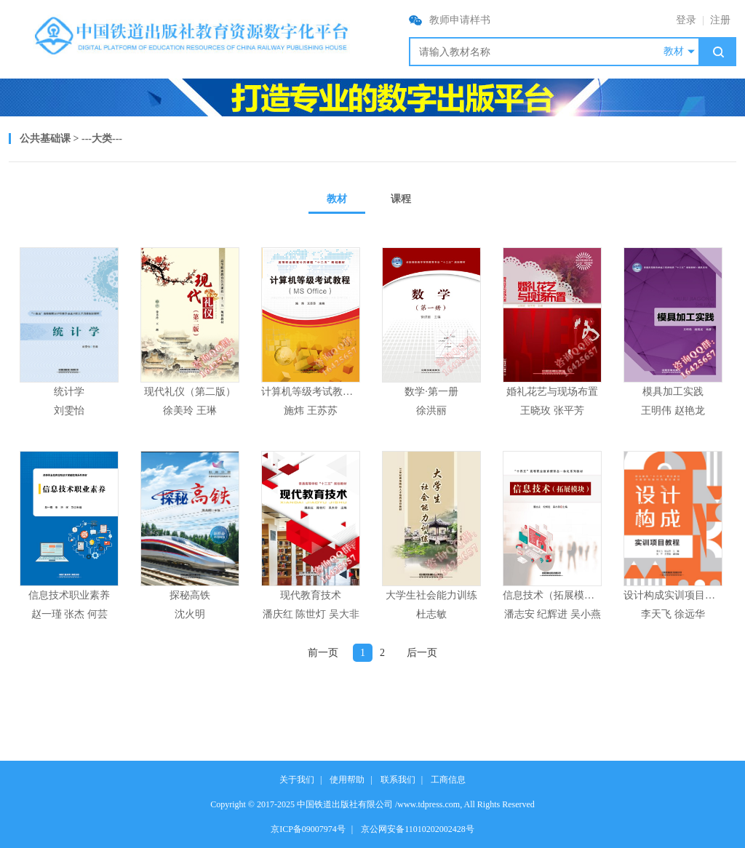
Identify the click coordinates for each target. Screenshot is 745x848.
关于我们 (296, 780)
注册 (720, 20)
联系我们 (398, 780)
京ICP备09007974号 (308, 829)
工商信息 (448, 780)
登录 (686, 20)
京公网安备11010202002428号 (417, 829)
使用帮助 (347, 780)
